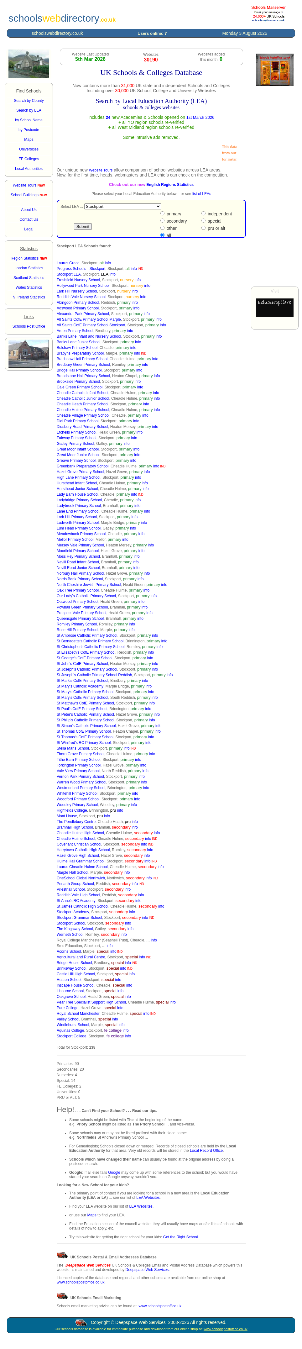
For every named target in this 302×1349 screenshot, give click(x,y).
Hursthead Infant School (77, 483)
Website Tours (29, 185)
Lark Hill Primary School (77, 517)
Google (114, 1172)
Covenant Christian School (79, 844)
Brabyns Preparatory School (80, 353)
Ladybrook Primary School (79, 505)
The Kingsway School (75, 929)
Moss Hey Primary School (78, 556)
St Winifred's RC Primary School (84, 742)
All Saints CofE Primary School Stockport (91, 325)
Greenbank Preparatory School (82, 466)
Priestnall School (71, 889)
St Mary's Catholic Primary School (85, 692)
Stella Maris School (73, 748)
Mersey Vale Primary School (80, 545)
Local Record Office (206, 1150)
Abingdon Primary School (78, 302)
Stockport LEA (69, 274)
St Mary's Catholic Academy (80, 686)
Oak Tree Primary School (78, 590)
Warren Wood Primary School (81, 782)
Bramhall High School (75, 827)
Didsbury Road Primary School (82, 426)
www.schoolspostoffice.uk (159, 1306)
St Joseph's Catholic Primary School (87, 669)
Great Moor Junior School (78, 455)
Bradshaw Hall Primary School (82, 359)
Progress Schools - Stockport (81, 268)
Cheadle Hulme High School (80, 833)
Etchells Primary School (76, 432)
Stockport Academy (73, 912)
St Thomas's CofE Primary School (85, 737)
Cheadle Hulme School (76, 838)
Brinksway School (71, 968)
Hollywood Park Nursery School (83, 285)
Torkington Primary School (79, 765)
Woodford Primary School (78, 799)
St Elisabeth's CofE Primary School (86, 652)
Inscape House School (75, 985)
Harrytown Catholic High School (83, 850)
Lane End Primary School (78, 511)
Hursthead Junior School (77, 489)
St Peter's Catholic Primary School (85, 714)
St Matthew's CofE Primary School (85, 703)
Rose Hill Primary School (77, 630)
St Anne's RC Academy (76, 900)
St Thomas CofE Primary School (84, 731)
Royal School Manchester (78, 1013)
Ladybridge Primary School (79, 500)
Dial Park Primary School (77, 421)
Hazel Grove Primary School (80, 472)
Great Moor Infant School (78, 449)
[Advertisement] (275, 186)
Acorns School (69, 951)
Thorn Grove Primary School (80, 754)
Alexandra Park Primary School (83, 314)
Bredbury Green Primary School (83, 364)
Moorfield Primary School (78, 551)
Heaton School (69, 979)
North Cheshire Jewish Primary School (89, 584)
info (108, 263)
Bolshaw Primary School (77, 347)
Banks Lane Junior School (78, 342)
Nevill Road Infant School (78, 562)
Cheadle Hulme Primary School (83, 410)
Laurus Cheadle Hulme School (82, 867)
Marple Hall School (72, 872)
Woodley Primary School (77, 805)
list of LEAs (201, 194)
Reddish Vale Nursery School (81, 297)
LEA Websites (147, 1197)
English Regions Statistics (170, 184)
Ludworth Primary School (78, 522)
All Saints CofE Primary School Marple (89, 319)
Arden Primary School (75, 331)
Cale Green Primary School (79, 387)
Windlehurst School (73, 1025)
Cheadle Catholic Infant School (82, 393)
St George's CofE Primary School (84, 658)
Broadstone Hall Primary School (83, 376)
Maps (91, 1215)
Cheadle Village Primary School (83, 415)
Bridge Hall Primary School (79, 370)
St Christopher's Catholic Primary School (90, 647)
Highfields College (72, 810)
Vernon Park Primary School (80, 776)
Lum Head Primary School (79, 528)
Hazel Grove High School (78, 855)
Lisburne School (70, 991)
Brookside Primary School (78, 381)
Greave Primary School (76, 460)
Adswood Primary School (78, 308)
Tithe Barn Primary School (79, 759)
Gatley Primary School (75, 443)
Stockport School (71, 923)
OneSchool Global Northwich (81, 878)
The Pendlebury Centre (76, 821)
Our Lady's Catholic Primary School (86, 596)
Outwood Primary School (77, 601)
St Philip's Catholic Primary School (85, 720)
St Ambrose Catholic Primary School (87, 635)
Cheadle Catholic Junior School (83, 398)
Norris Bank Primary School (80, 579)
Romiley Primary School (77, 624)
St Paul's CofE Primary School (82, 709)
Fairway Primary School (76, 438)
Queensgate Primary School (80, 618)
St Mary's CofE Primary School (82, 697)
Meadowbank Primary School (81, 534)
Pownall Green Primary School (82, 607)
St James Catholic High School (82, 906)
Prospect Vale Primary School (82, 613)
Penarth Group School (75, 884)
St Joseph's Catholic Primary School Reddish (94, 675)
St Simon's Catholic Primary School (86, 726)
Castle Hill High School (76, 974)
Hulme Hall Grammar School (81, 861)
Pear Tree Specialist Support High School (91, 1002)
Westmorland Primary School (81, 788)
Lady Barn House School (77, 494)
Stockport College (71, 1036)
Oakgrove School (71, 996)
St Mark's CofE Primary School (82, 680)
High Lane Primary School (78, 477)
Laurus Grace (68, 263)
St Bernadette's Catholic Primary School (90, 641)
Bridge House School (74, 963)
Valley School (68, 1019)
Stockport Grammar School (79, 917)
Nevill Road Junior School (78, 568)
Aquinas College (70, 1030)
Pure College (67, 1008)
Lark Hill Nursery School (77, 291)
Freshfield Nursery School (78, 280)
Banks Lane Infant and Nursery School (89, 336)
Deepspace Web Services (147, 1269)
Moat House (67, 816)
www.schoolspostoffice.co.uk (81, 1282)
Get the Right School (180, 1237)
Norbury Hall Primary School (80, 573)
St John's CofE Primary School (82, 663)
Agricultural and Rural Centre (81, 957)
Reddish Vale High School (78, 895)
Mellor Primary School (75, 539)
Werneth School (70, 934)
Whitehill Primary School (77, 793)
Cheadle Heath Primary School (82, 404)
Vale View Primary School (78, 771)
